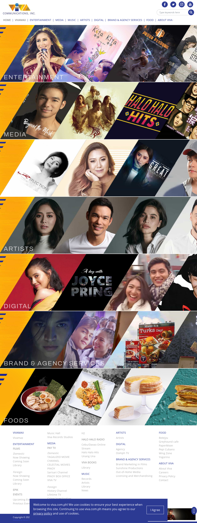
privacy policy (42, 513)
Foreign (52, 487)
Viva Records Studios (60, 437)
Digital (100, 20)
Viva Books (89, 462)
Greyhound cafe (169, 441)
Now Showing (21, 457)
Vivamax (21, 20)
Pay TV (51, 448)
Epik (15, 490)
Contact (163, 480)
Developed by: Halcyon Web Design (25, 520)
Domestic (53, 453)
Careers (163, 472)
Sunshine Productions (129, 468)
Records (87, 479)
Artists (86, 20)
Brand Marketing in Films (131, 464)
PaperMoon (166, 445)
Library (17, 465)
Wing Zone (165, 453)
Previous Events (22, 503)
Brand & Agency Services (126, 20)
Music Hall (53, 433)
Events (17, 494)
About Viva (166, 20)
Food (151, 20)
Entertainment (41, 20)
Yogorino (164, 457)
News (85, 490)
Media (60, 20)
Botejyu (163, 438)
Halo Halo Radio (93, 439)
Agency (120, 449)
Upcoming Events (23, 499)
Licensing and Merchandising (134, 476)
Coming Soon (21, 461)
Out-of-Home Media (128, 472)
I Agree (155, 510)
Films (16, 448)
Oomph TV (122, 453)
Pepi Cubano (167, 449)
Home (8, 20)
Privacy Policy (167, 476)
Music (73, 20)
